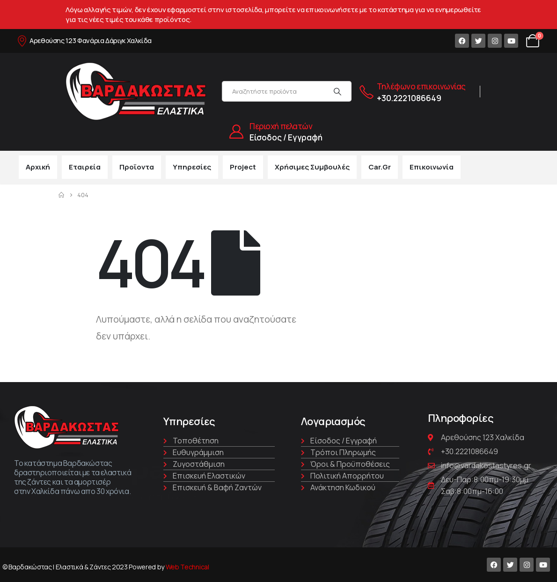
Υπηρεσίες (192, 167)
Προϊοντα (136, 167)
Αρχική (38, 167)
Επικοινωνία (432, 167)
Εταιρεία (85, 167)
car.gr (379, 167)
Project (243, 167)
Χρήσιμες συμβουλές (312, 167)
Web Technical (187, 566)
